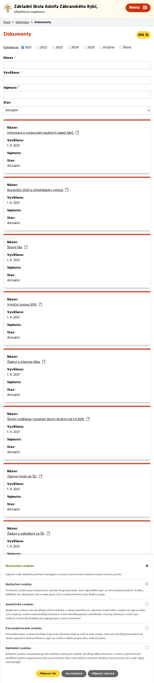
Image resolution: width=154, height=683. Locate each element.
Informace (22, 22)
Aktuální (13, 166)
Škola (127, 47)
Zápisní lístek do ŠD (24, 476)
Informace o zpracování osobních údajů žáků (43, 133)
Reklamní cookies (18, 648)
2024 (75, 47)
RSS (143, 35)
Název (8, 58)
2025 (91, 47)
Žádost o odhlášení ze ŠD (28, 534)
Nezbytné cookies (19, 584)
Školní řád (17, 247)
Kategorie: (11, 47)
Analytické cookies (19, 604)
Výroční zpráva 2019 (24, 305)
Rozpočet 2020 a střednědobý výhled (37, 190)
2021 (28, 47)
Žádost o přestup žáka (26, 362)
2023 (59, 47)
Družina (108, 47)
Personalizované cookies (24, 628)
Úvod (6, 22)
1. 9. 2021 (13, 145)
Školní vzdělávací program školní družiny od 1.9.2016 (48, 419)
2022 (43, 47)
